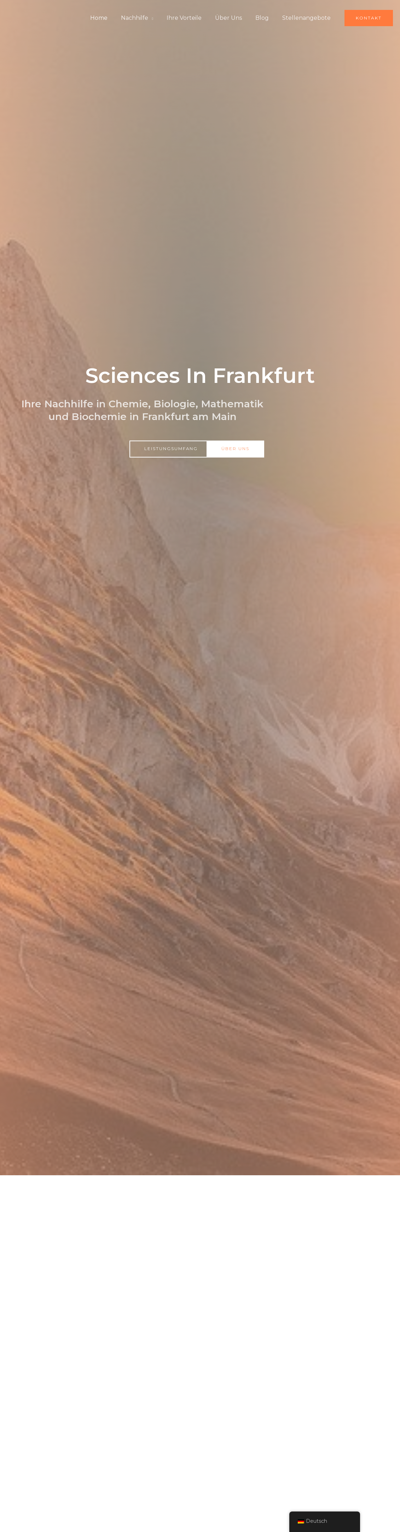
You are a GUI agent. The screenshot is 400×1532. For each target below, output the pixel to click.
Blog (265, 17)
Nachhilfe (144, 17)
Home (110, 17)
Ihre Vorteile (191, 17)
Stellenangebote (307, 17)
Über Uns (233, 17)
